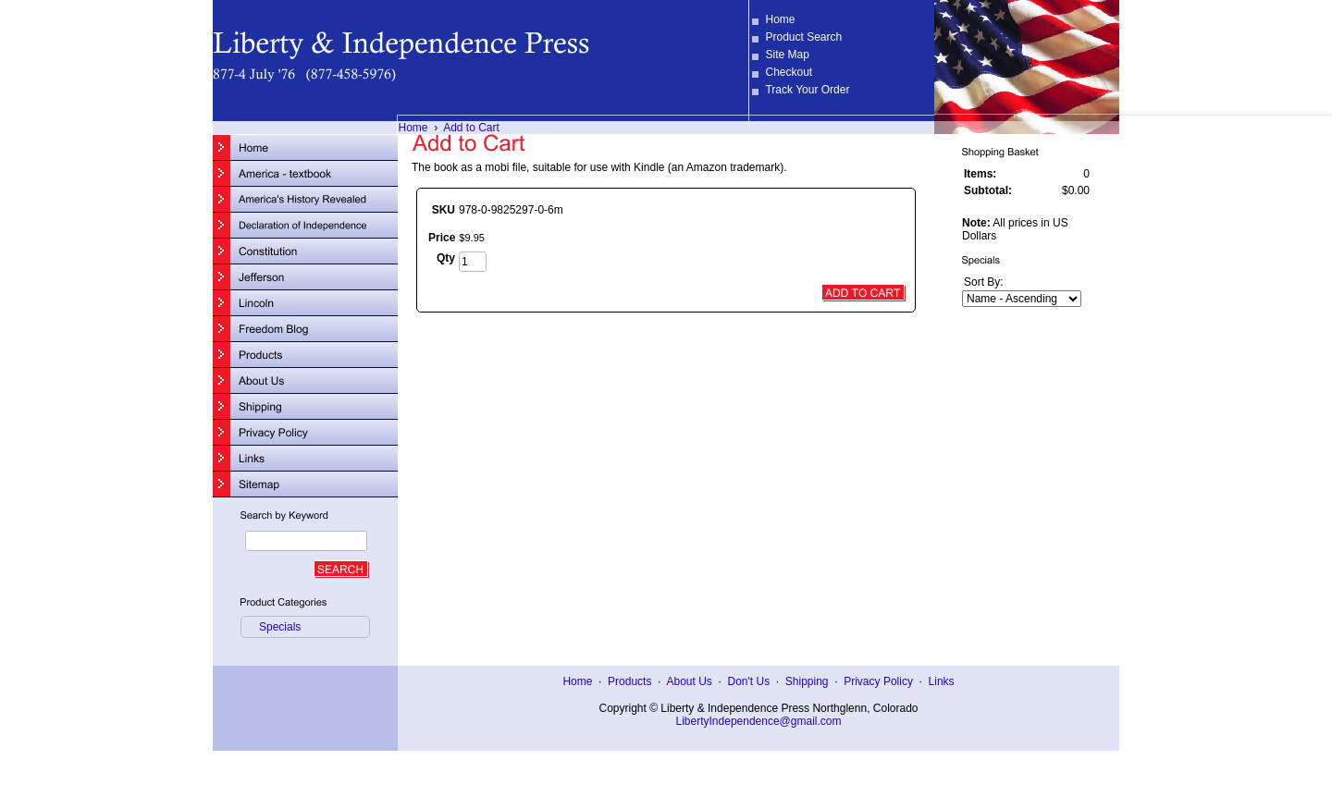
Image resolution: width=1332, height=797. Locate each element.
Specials (280, 626)
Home (780, 19)
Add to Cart (471, 127)
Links (942, 681)
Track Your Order (807, 89)
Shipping (807, 681)
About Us (688, 681)
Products (629, 681)
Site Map (786, 54)
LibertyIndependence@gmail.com (759, 721)
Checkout (788, 72)
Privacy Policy (878, 681)
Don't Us (749, 681)
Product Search (803, 37)
